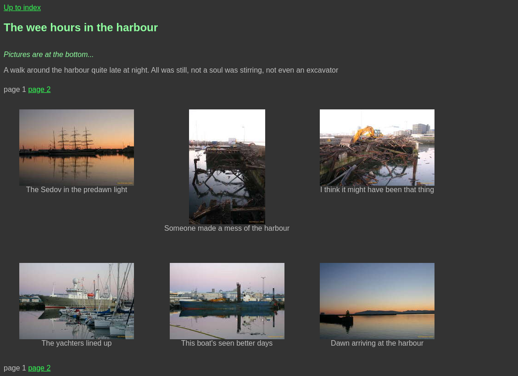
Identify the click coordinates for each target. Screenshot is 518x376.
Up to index (22, 7)
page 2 (39, 89)
